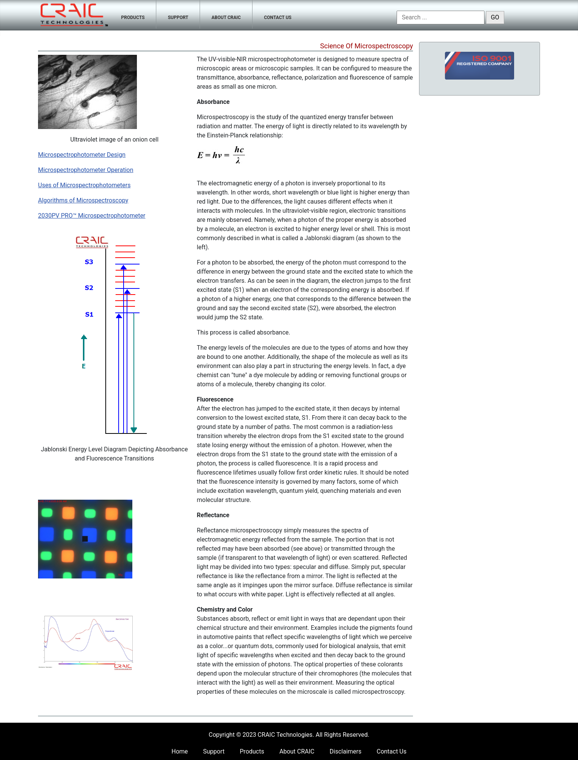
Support (213, 751)
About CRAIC (296, 751)
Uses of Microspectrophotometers (84, 185)
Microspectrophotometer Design (81, 154)
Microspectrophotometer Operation (85, 170)
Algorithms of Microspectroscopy (83, 200)
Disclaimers (346, 751)
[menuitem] (133, 14)
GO (495, 17)
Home (179, 751)
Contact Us (391, 751)
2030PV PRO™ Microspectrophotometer (91, 215)
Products (252, 751)
